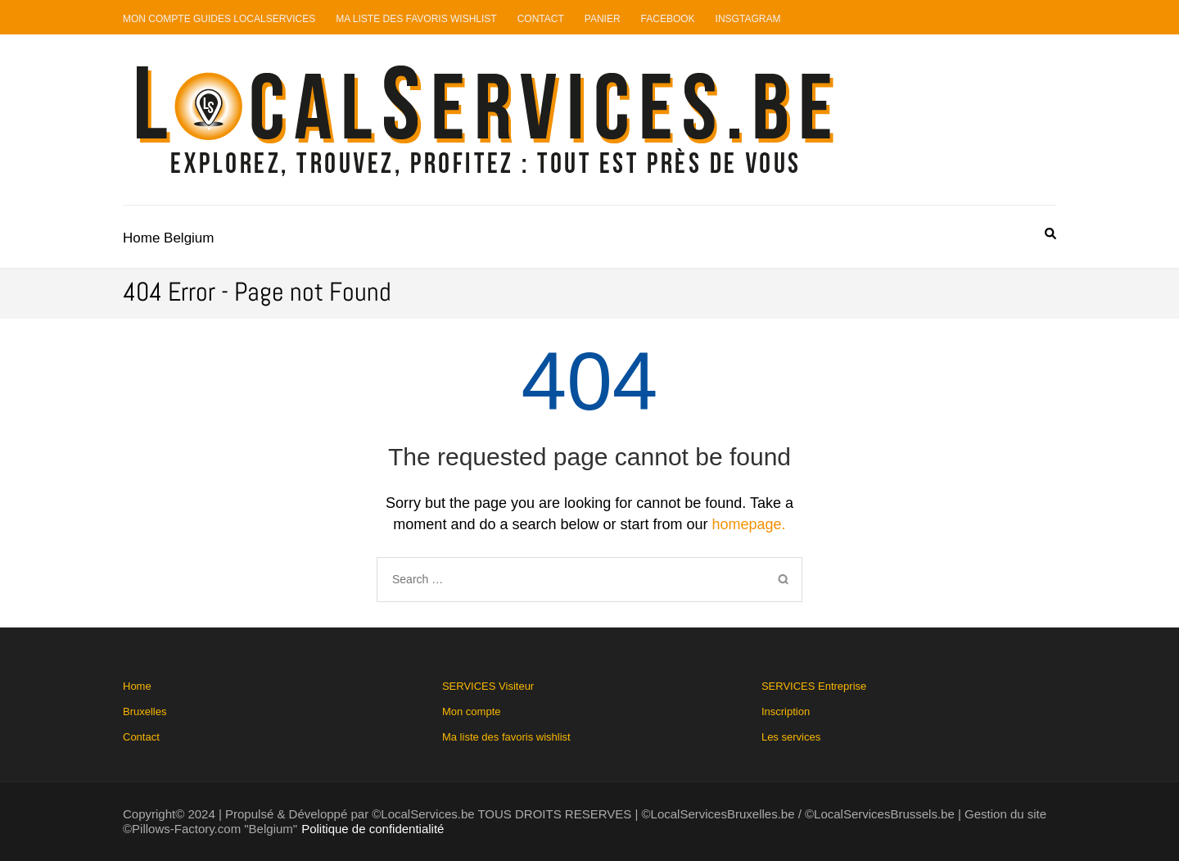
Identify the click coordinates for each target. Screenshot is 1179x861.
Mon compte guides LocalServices (219, 19)
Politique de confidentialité (372, 829)
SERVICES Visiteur (506, 711)
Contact (540, 19)
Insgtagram (748, 19)
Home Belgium (169, 238)
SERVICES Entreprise (813, 711)
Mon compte (471, 711)
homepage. (749, 524)
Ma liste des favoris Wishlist (416, 19)
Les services (790, 737)
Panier (603, 19)
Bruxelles (144, 711)
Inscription (785, 711)
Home (137, 686)
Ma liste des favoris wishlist (506, 737)
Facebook (668, 19)
